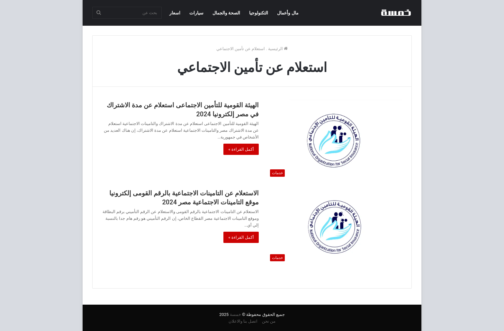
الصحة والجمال (226, 12)
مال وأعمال (287, 12)
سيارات (196, 12)
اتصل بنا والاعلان (243, 321)
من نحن (268, 321)
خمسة (235, 314)
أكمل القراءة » (241, 149)
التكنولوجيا (258, 12)
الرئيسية (278, 48)
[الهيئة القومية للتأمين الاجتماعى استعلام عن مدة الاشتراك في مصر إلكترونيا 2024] (334, 140)
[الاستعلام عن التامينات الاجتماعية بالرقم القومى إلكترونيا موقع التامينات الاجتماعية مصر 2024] (334, 226)
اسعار (174, 12)
